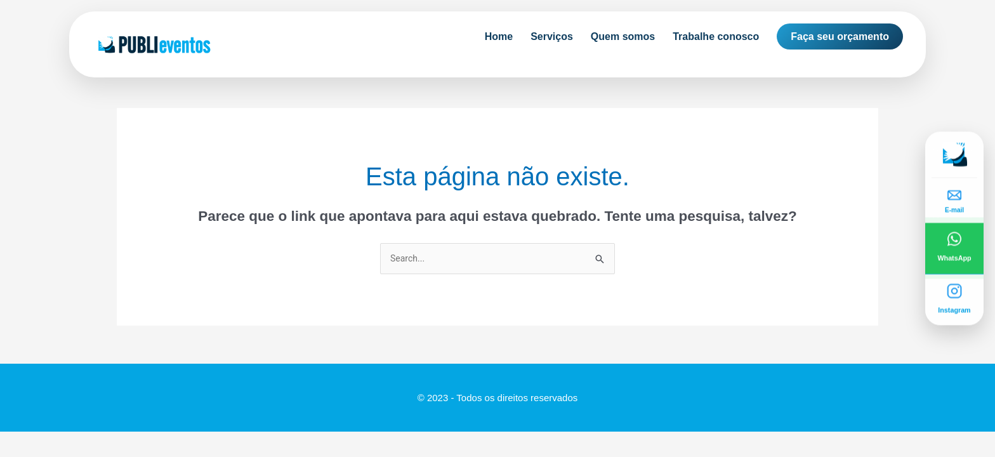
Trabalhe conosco (716, 36)
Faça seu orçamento (840, 36)
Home (499, 36)
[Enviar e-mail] (954, 197)
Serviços (551, 36)
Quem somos (623, 36)
